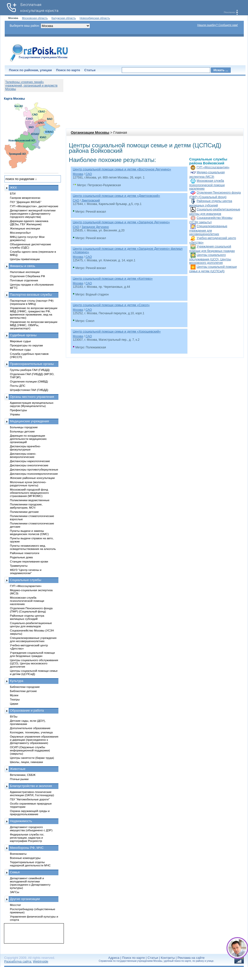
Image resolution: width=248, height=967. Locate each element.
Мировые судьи (20, 341)
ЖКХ (13, 187)
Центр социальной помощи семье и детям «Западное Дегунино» (121, 222)
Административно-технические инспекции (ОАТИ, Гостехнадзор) (32, 793)
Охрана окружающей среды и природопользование (30, 812)
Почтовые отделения (24, 280)
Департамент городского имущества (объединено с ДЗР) (31, 828)
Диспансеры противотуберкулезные (34, 469)
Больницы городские (24, 427)
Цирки (14, 703)
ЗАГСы (14, 892)
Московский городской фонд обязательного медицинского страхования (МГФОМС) (29, 492)
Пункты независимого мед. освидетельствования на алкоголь (33, 547)
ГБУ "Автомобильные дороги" (30, 799)
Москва (78, 174)
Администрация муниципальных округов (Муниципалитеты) (31, 404)
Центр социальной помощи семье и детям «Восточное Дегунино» (122, 169)
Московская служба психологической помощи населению (207, 184)
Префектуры (18, 410)
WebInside (40, 961)
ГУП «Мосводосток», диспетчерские (34, 206)
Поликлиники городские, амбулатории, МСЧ (26, 506)
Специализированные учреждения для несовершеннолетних (208, 230)
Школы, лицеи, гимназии (26, 762)
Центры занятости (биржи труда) (32, 757)
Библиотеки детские (23, 691)
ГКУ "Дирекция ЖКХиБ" (25, 201)
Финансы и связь (22, 266)
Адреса (113, 958)
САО (88, 174)
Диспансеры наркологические (30, 461)
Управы (15, 414)
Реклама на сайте (190, 958)
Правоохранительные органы (32, 364)
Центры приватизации (25, 259)
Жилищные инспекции (25, 228)
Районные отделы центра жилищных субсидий (27, 617)
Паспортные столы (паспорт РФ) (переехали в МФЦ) (31, 302)
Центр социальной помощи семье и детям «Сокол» (111, 305)
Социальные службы (25, 580)
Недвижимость (21, 821)
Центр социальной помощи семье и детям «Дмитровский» (116, 196)
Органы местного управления (32, 397)
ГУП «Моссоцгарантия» (213, 167)
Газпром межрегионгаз (25, 197)
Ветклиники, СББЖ (23, 774)
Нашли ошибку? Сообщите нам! (217, 24)
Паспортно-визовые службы (31, 294)
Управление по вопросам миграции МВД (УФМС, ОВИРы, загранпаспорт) (33, 325)
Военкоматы (18, 853)
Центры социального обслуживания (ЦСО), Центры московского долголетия (210, 259)
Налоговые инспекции (25, 271)
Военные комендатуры (25, 857)
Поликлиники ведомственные (30, 500)
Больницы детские (22, 431)
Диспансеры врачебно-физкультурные (25, 448)
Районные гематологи (24, 553)
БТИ (13, 193)
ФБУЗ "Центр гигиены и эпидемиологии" (25, 571)
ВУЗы (13, 716)
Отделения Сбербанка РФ (27, 276)
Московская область (35, 18)
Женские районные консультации (32, 477)
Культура (16, 681)
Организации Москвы (90, 133)
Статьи (90, 70)
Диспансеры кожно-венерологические (23, 455)
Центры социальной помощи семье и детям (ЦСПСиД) (34, 672)
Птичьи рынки (19, 779)
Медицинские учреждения (29, 421)
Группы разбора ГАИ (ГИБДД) (30, 369)
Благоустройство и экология (31, 786)
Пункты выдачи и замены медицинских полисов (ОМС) (29, 532)
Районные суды (20, 349)
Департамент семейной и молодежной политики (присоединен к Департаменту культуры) (30, 883)
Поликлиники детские (24, 511)
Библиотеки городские (25, 686)
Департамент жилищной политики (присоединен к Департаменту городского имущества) (32, 213)
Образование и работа (27, 710)
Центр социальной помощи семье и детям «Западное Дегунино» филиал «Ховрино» (127, 250)
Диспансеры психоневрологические (34, 473)
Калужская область (63, 18)
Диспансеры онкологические (29, 465)
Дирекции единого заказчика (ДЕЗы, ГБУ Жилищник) (29, 222)
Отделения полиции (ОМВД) (29, 381)
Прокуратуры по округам (26, 345)
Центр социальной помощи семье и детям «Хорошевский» (117, 331)
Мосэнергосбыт (20, 232)
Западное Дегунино (95, 227)
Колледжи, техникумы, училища (31, 732)
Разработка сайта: (18, 961)
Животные (17, 769)
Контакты (168, 958)
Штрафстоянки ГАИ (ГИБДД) (29, 389)
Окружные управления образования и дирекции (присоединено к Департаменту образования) (34, 739)
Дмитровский (91, 200)
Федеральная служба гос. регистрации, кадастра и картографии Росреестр (27, 837)
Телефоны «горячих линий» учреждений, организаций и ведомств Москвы (31, 85)
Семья (15, 872)
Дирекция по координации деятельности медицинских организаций (28, 439)
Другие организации (25, 899)
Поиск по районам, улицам (30, 70)
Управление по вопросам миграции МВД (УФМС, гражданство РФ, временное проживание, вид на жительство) (33, 312)
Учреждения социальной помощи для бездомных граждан (32, 654)
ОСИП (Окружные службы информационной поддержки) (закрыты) (30, 750)
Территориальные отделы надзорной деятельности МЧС (30, 863)
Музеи (14, 695)
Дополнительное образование (30, 728)
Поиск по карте (68, 70)
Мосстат (15, 904)
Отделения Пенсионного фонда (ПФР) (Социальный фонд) (31, 610)
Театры (15, 699)
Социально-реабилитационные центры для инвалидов (31, 624)
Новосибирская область (95, 18)
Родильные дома (21, 557)
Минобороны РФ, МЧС (27, 848)
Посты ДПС (17, 385)
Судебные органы (23, 335)
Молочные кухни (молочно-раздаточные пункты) (28, 483)
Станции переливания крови (29, 561)
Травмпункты (18, 565)
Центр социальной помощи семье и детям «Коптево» (113, 278)
